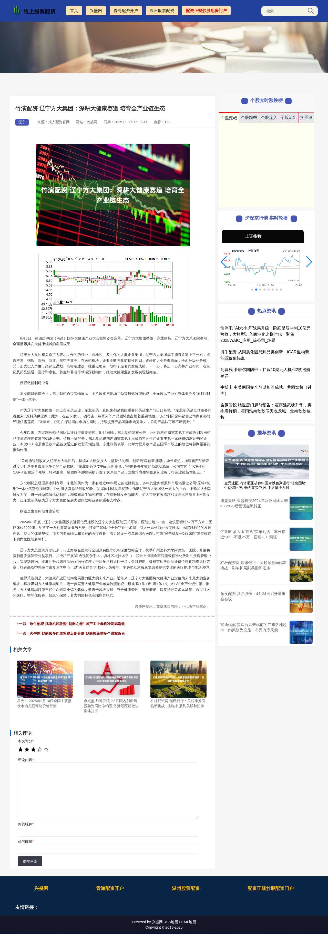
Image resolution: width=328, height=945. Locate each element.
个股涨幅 (229, 118)
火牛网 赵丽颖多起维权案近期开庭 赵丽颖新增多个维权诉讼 (77, 633)
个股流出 (289, 117)
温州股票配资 (162, 10)
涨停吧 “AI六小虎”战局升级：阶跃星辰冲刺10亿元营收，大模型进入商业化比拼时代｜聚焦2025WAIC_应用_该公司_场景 (265, 334)
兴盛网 (96, 10)
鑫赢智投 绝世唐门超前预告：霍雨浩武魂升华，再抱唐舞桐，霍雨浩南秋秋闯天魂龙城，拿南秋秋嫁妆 (266, 411)
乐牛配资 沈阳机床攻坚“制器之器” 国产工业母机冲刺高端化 (77, 624)
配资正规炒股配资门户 (206, 10)
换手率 (306, 117)
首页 (74, 10)
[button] (223, 262)
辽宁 (22, 122)
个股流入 (269, 117)
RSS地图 (170, 922)
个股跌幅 (249, 117)
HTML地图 (187, 922)
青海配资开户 (126, 10)
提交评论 (30, 861)
